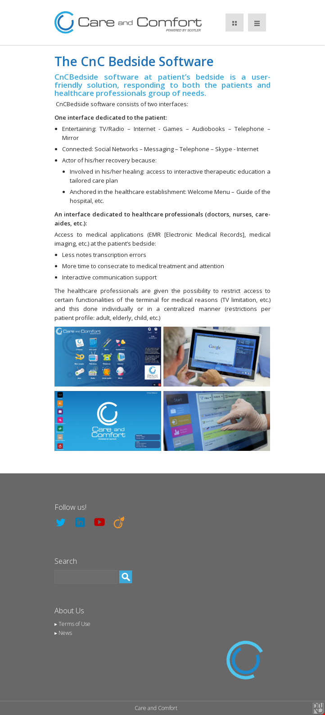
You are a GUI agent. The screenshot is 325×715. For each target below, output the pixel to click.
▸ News (63, 633)
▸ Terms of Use (72, 624)
